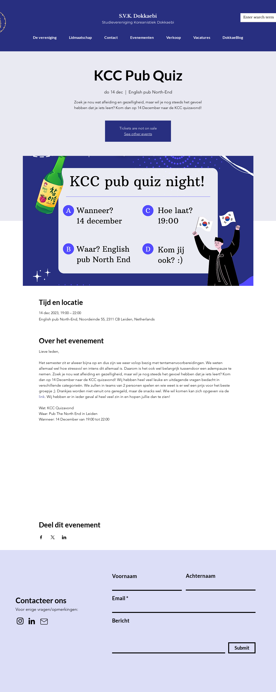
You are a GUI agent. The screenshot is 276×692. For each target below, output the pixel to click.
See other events (138, 134)
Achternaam (200, 576)
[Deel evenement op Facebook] (41, 537)
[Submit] (242, 647)
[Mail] (44, 622)
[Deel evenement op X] (52, 537)
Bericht (121, 620)
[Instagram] (20, 621)
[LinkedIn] (31, 621)
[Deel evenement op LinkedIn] (64, 537)
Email (118, 598)
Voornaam (124, 576)
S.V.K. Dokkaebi (138, 16)
